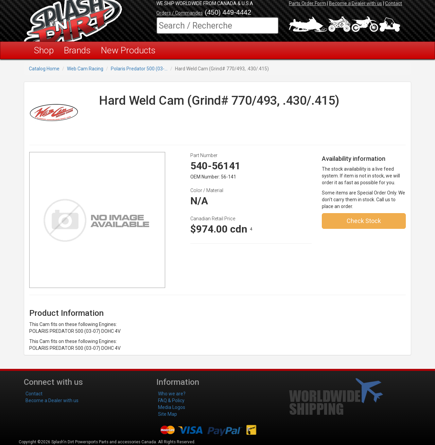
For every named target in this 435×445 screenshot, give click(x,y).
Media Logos (171, 407)
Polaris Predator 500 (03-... (139, 68)
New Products (128, 50)
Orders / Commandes (179, 13)
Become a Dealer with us (355, 3)
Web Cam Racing (85, 68)
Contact (393, 3)
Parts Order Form (307, 3)
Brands (77, 50)
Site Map (167, 414)
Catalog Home (44, 68)
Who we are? (172, 393)
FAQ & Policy (171, 400)
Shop (44, 50)
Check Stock (364, 220)
